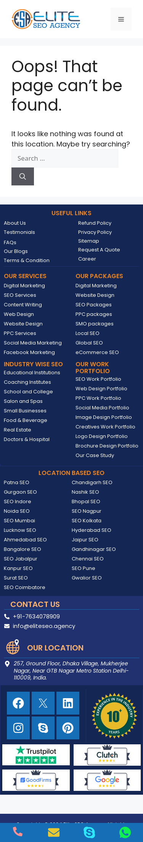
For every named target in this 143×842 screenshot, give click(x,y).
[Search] (22, 176)
